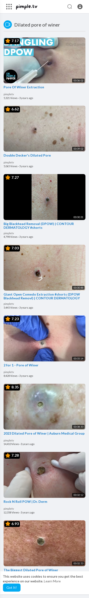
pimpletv (9, 94)
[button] (80, 6)
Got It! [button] (11, 587)
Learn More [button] (52, 581)
